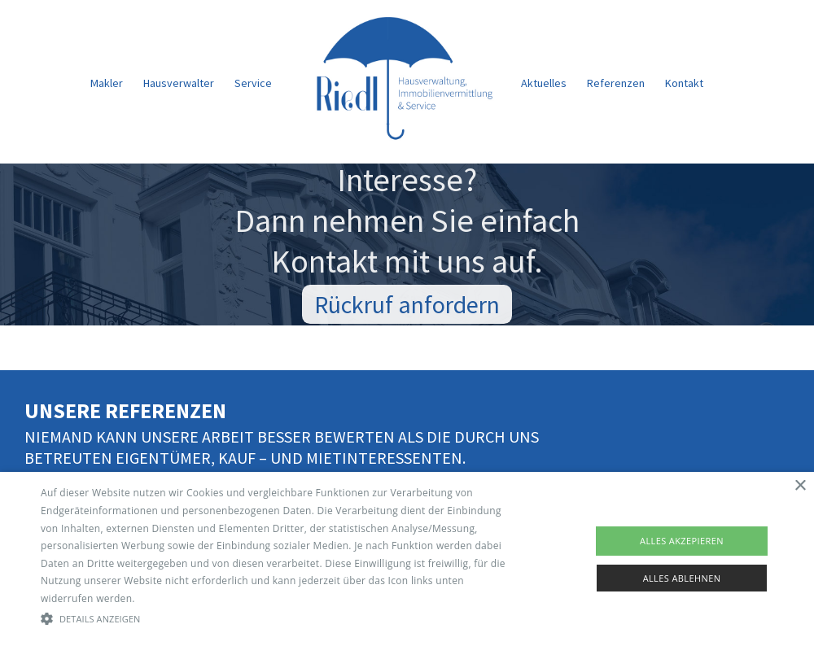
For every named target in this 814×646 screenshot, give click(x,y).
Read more (164, 598)
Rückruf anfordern (407, 306)
